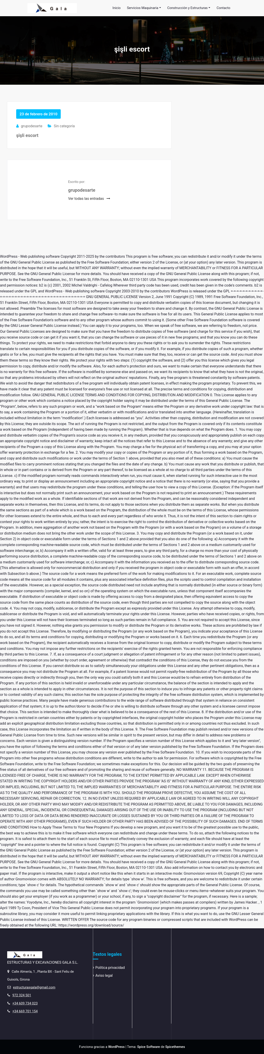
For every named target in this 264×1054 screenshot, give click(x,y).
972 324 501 (21, 995)
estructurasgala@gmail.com (34, 987)
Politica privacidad (110, 967)
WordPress (116, 1047)
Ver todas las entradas (89, 198)
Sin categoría (64, 126)
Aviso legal (104, 975)
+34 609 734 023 (25, 1003)
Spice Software (148, 1047)
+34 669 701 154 (25, 1011)
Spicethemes (175, 1047)
